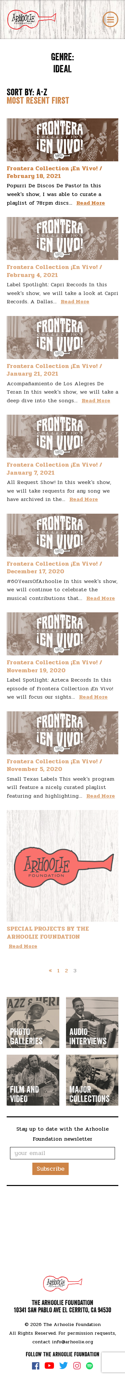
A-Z (41, 92)
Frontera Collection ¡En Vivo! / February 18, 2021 (54, 172)
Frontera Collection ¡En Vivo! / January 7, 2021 (54, 468)
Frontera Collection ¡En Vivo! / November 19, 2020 (54, 666)
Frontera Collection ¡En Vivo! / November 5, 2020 (54, 765)
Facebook (35, 1365)
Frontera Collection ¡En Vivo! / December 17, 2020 (54, 567)
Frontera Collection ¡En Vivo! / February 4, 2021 (54, 270)
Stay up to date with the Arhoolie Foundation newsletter (62, 1134)
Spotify (89, 1365)
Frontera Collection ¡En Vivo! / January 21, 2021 (54, 369)
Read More (90, 203)
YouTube (49, 1365)
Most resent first (38, 100)
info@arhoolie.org (72, 1341)
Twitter (63, 1365)
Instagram (77, 1365)
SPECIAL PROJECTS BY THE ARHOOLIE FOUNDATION (48, 932)
